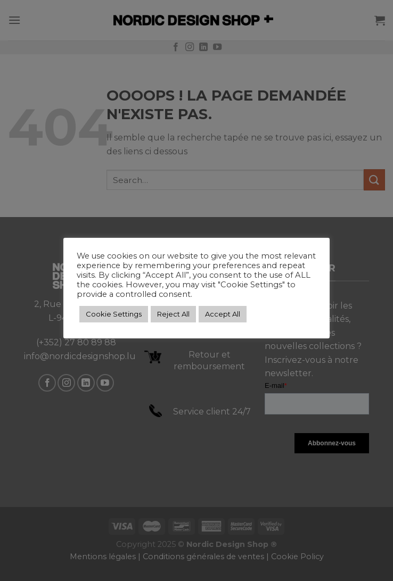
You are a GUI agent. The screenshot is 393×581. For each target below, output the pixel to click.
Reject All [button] (173, 314)
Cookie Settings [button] (114, 314)
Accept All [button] (222, 314)
